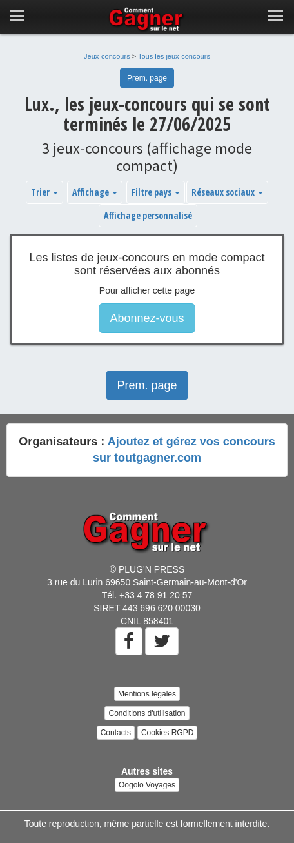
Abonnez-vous (147, 318)
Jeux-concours (107, 56)
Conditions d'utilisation (146, 713)
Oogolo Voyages (147, 784)
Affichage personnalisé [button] (148, 215)
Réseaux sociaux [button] (227, 192)
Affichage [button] (94, 192)
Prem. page (147, 78)
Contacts (116, 732)
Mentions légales (147, 693)
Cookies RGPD (167, 732)
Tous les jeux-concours (174, 56)
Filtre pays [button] (156, 192)
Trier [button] (44, 192)
